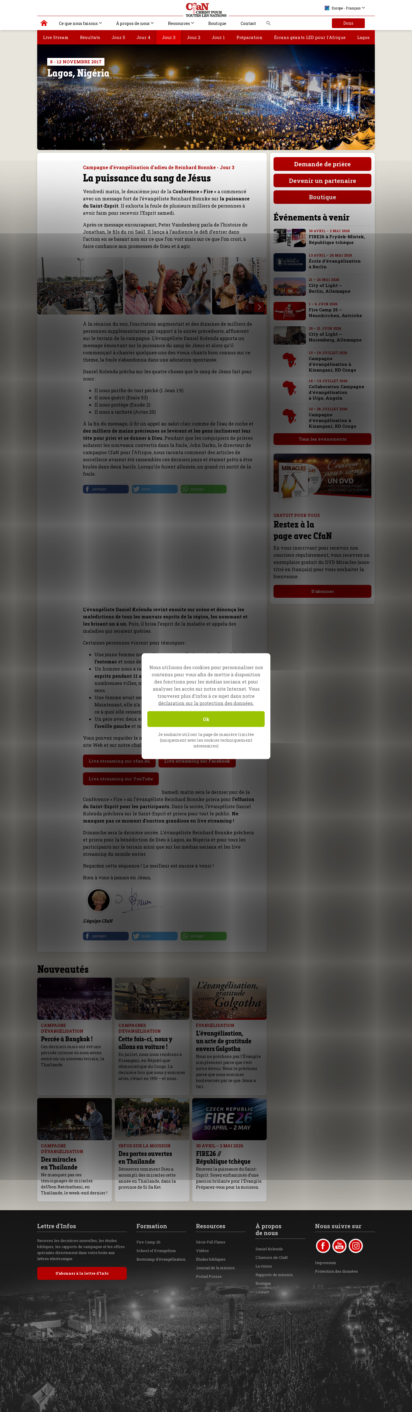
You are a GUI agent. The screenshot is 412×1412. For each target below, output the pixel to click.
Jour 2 (193, 37)
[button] (106, 489)
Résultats (90, 37)
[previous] (247, 307)
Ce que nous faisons (78, 23)
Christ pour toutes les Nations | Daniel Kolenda (44, 24)
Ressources (179, 23)
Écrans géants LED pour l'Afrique (310, 37)
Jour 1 (218, 37)
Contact (248, 23)
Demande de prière (322, 164)
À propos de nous (133, 23)
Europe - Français (343, 8)
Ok (206, 719)
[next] (259, 307)
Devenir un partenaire (322, 181)
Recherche (268, 24)
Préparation (249, 37)
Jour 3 (168, 37)
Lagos (363, 37)
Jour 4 (143, 37)
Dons (348, 23)
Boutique (217, 23)
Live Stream (55, 37)
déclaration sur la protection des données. (206, 703)
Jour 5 (118, 37)
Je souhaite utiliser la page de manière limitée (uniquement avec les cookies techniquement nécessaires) (206, 739)
